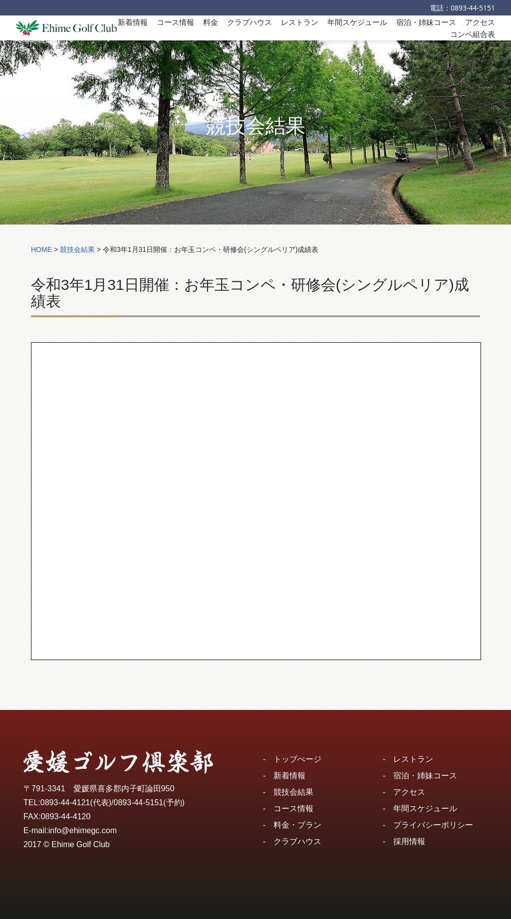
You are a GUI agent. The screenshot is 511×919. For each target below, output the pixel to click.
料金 (210, 22)
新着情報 (133, 22)
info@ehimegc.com (82, 830)
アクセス (480, 22)
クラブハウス (249, 22)
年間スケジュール (357, 22)
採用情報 (409, 841)
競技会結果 (293, 792)
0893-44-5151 (473, 7)
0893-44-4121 (65, 802)
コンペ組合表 (472, 34)
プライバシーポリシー (433, 825)
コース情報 (175, 22)
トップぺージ (297, 759)
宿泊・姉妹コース (426, 22)
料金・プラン (297, 825)
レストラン (299, 22)
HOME (41, 249)
